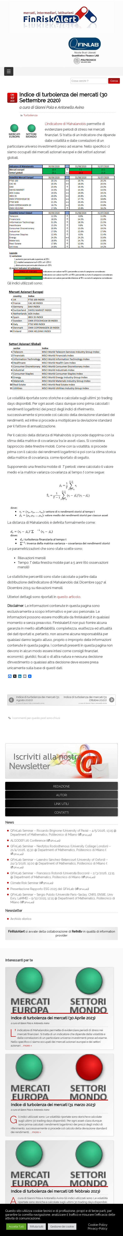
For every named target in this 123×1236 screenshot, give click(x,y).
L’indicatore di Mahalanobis (65, 124)
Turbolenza (30, 115)
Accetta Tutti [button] (16, 1226)
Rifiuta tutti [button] (36, 1226)
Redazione (61, 786)
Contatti (62, 812)
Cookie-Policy (97, 1224)
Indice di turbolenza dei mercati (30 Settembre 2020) (67, 101)
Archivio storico (20, 919)
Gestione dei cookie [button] (62, 1226)
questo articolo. (69, 597)
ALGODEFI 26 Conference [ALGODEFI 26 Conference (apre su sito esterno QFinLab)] (28, 840)
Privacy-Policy (97, 1228)
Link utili (61, 804)
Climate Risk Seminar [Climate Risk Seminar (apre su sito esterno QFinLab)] (24, 883)
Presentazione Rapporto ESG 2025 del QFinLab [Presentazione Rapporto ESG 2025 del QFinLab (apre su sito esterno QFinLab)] (42, 889)
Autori (61, 795)
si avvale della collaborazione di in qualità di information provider (61, 933)
